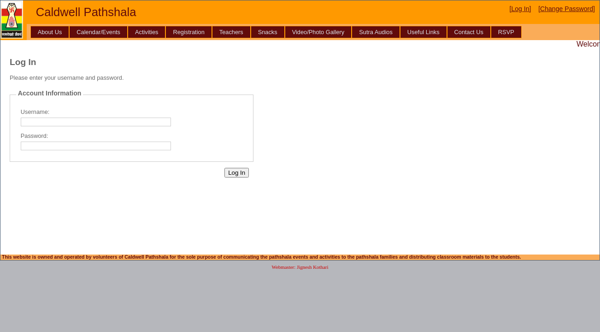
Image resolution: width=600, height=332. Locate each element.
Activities (147, 32)
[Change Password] (566, 8)
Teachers (231, 32)
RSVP (506, 32)
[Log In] (520, 8)
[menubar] (276, 32)
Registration (188, 32)
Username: (35, 111)
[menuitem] (50, 32)
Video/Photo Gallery (318, 32)
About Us (50, 32)
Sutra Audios (376, 32)
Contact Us (468, 32)
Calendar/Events (98, 32)
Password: (34, 135)
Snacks (267, 32)
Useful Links (423, 32)
